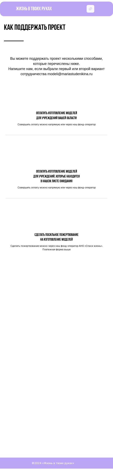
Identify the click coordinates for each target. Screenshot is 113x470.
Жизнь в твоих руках (34, 9)
